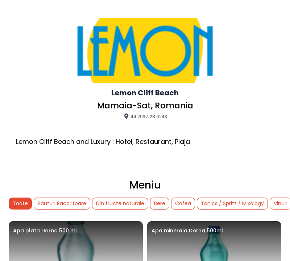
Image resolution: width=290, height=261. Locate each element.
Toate (20, 203)
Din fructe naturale (120, 203)
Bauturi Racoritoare (62, 203)
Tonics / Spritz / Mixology (232, 203)
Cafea (183, 203)
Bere (159, 203)
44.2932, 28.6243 (145, 116)
